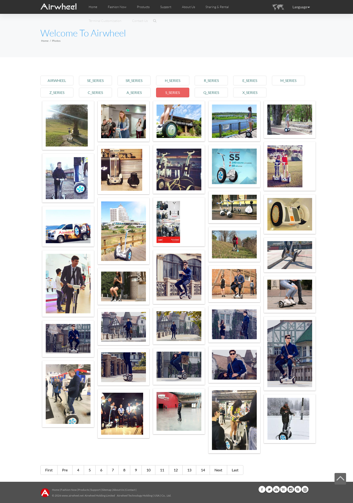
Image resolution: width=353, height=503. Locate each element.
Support (165, 7)
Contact (130, 489)
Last (235, 470)
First (49, 470)
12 (176, 470)
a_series (134, 92)
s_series (172, 92)
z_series (56, 92)
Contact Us (140, 21)
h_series (172, 80)
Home (93, 7)
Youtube (276, 489)
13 (189, 470)
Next (218, 470)
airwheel (57, 80)
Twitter (269, 489)
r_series (211, 80)
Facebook (262, 489)
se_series (95, 80)
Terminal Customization (105, 21)
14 (203, 470)
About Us (118, 489)
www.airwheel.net (73, 495)
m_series (288, 80)
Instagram (290, 489)
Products (143, 7)
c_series (95, 92)
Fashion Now (69, 489)
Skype (297, 489)
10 (148, 470)
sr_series (134, 80)
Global (305, 489)
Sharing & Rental (217, 7)
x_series (249, 92)
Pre (65, 470)
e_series (249, 80)
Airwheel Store (283, 489)
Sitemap (107, 489)
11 (162, 470)
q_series (211, 92)
